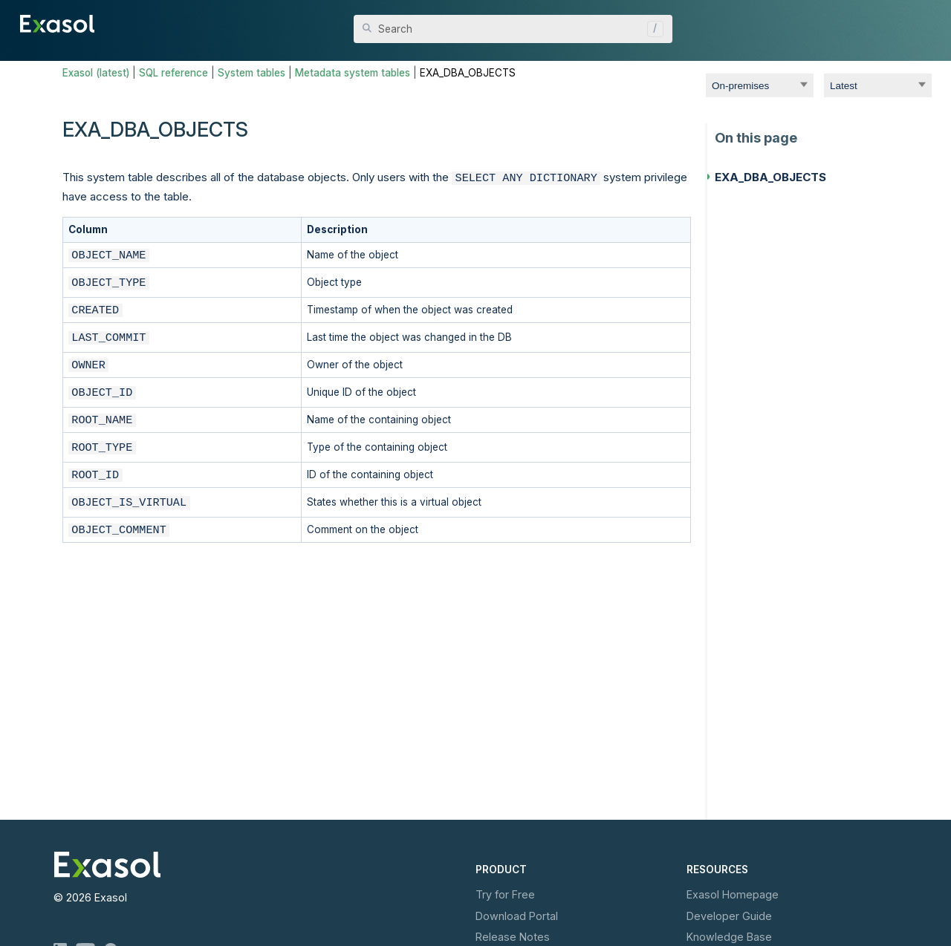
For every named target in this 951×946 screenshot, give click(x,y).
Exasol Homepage (733, 894)
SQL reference (173, 73)
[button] (651, 29)
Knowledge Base (729, 936)
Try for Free (505, 894)
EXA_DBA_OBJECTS (770, 177)
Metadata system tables (352, 73)
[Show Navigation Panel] (923, 22)
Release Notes (513, 936)
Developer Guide (729, 916)
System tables (251, 73)
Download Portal (517, 916)
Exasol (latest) (95, 73)
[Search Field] (513, 29)
